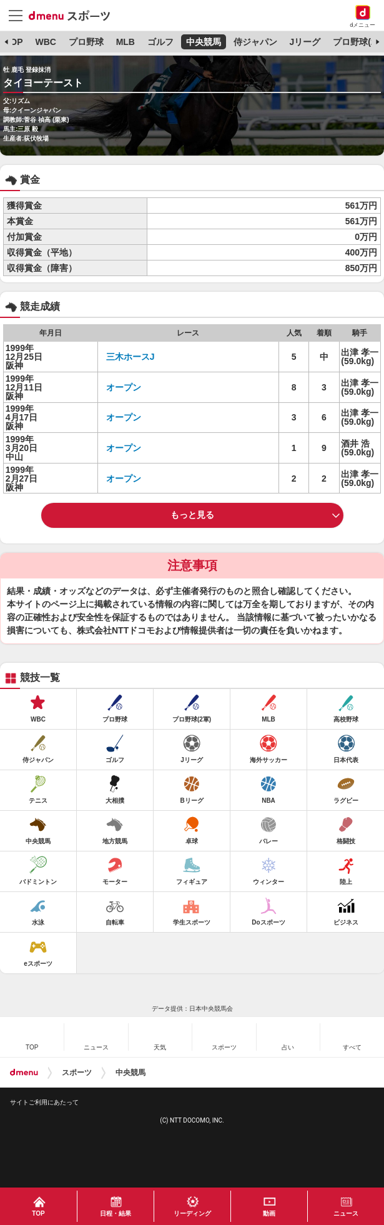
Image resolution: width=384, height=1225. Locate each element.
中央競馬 (203, 42)
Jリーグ (305, 42)
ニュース (345, 1213)
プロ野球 (86, 42)
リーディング (192, 1213)
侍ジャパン (255, 42)
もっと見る (192, 515)
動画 (269, 1213)
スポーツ (77, 1072)
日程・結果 (115, 1213)
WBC (45, 42)
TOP (14, 42)
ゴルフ (160, 42)
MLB (125, 42)
